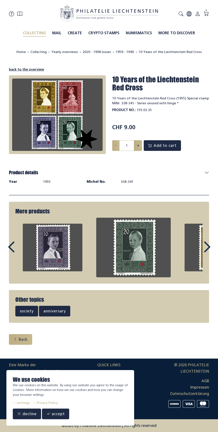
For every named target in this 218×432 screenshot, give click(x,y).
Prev (20, 250)
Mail (56, 33)
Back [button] (20, 339)
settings (21, 403)
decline (27, 414)
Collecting (34, 33)
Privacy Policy (45, 403)
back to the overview (26, 69)
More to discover (176, 33)
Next (197, 250)
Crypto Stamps (103, 33)
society (27, 311)
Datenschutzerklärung (189, 393)
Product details (23, 172)
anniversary (54, 311)
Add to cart (162, 145)
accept (55, 414)
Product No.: (124, 110)
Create (75, 33)
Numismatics (139, 33)
